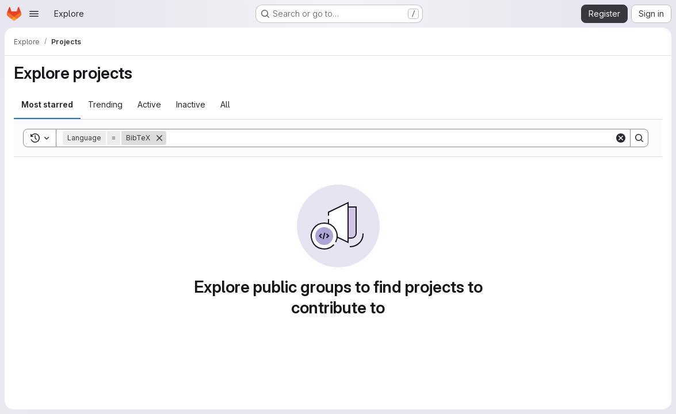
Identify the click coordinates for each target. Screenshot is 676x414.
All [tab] (225, 104)
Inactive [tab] (190, 104)
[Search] (390, 138)
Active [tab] (149, 104)
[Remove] (159, 138)
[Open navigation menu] (34, 14)
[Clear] (621, 138)
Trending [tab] (105, 104)
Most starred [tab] (47, 104)
